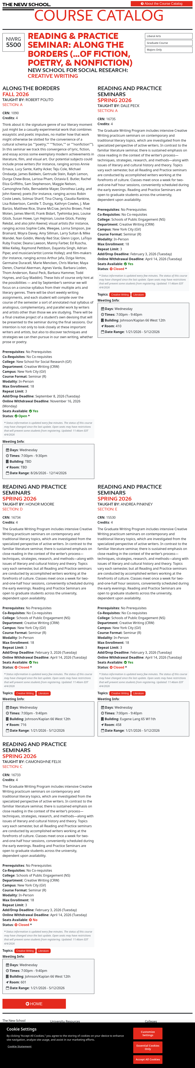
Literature (138, 294)
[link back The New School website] (26, 4)
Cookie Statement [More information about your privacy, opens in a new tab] (20, 1046)
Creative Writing (120, 294)
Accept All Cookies (148, 1059)
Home (34, 1004)
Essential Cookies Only (147, 1047)
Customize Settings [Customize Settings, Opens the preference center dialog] (148, 1033)
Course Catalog (99, 15)
